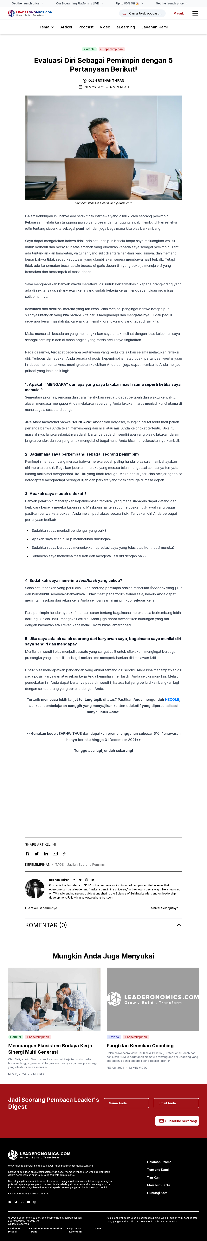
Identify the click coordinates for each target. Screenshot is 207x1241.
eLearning (125, 27)
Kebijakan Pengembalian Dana (46, 1230)
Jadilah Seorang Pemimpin (87, 864)
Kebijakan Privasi (14, 1230)
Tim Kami (154, 1177)
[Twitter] (15, 1202)
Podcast (86, 27)
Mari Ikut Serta (158, 1185)
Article (89, 49)
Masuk (178, 13)
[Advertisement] (103, 795)
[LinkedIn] (22, 1202)
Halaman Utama (159, 1162)
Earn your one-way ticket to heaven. (28, 1193)
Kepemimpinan (111, 49)
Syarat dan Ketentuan (75, 1230)
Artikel (66, 27)
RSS (99, 1228)
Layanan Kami (154, 27)
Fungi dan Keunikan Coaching (140, 1045)
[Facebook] (9, 1202)
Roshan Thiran (111, 80)
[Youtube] (28, 1202)
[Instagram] (34, 1202)
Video (105, 27)
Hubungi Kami (157, 1193)
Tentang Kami (158, 1170)
